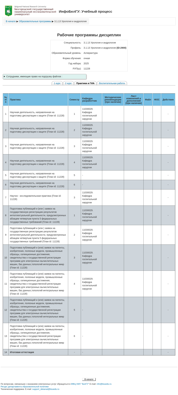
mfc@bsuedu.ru (104, 384)
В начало (11, 21)
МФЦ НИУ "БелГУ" (80, 384)
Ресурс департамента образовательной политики (25, 387)
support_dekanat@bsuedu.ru (45, 389)
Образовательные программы (35, 21)
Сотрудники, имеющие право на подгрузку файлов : (34, 76)
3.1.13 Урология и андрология (70, 21)
